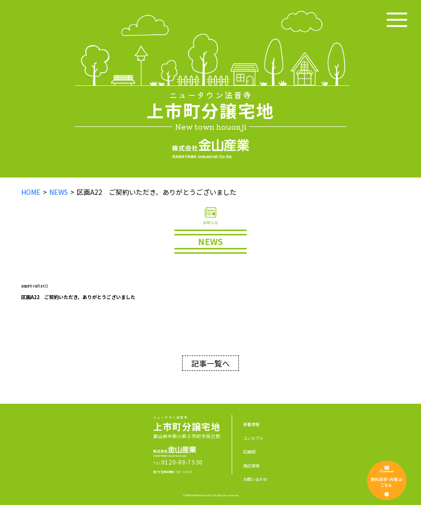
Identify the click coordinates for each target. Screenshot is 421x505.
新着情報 (251, 424)
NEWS (58, 192)
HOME (30, 192)
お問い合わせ (255, 479)
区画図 (249, 451)
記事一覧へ (210, 363)
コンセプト (253, 438)
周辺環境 (251, 465)
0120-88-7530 (182, 462)
